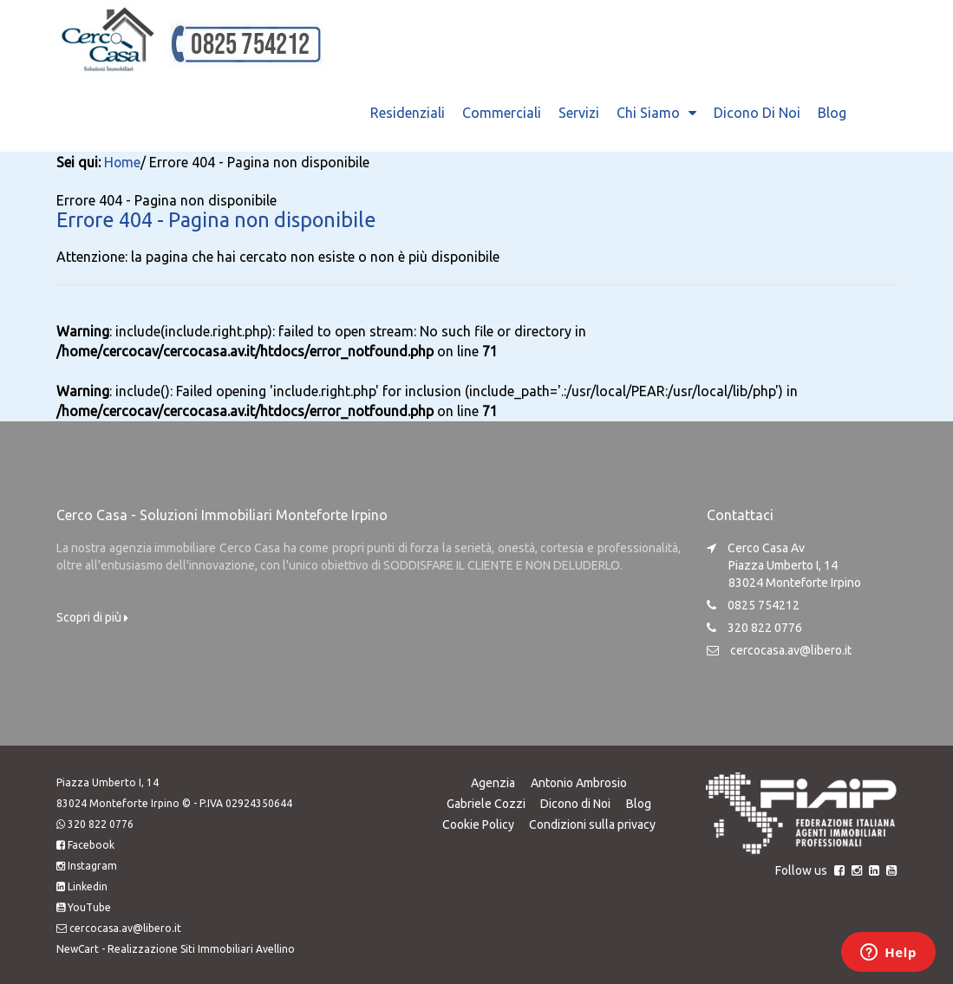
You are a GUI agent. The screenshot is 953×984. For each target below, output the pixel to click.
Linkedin (88, 884)
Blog (832, 113)
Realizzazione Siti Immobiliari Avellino (201, 947)
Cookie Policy (477, 823)
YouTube (89, 905)
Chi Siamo (648, 113)
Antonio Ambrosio (579, 781)
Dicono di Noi (757, 113)
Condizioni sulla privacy (592, 823)
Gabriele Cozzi (485, 802)
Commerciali (501, 113)
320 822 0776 (101, 822)
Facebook (91, 843)
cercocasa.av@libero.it (791, 648)
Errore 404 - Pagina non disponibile (222, 218)
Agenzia (493, 781)
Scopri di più (92, 615)
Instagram (92, 864)
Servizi (578, 113)
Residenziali (407, 113)
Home (122, 162)
